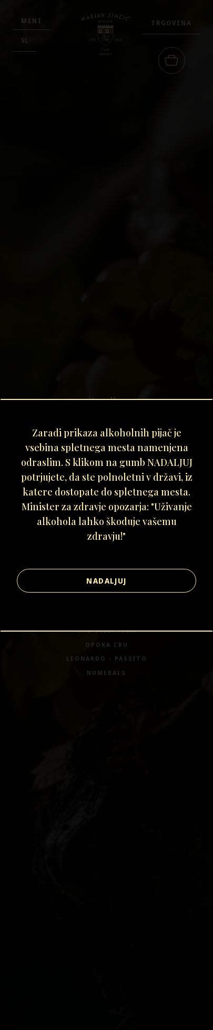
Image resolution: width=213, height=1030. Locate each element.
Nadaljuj (106, 581)
